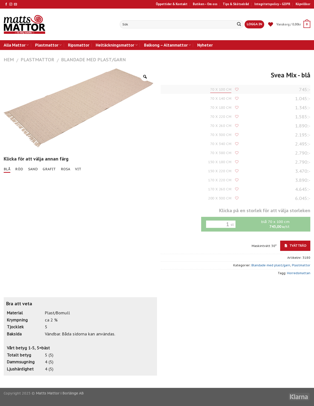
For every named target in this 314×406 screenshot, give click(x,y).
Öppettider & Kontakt (171, 4)
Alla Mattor (16, 45)
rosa (65, 169)
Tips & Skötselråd (236, 4)
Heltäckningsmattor (116, 45)
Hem (9, 59)
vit (78, 169)
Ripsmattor (78, 45)
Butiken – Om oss (205, 4)
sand (33, 169)
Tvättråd (295, 245)
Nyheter (205, 45)
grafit (49, 169)
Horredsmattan (298, 273)
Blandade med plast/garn (93, 59)
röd (19, 169)
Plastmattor (48, 45)
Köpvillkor (303, 4)
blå (7, 169)
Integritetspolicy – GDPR (272, 4)
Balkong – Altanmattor (167, 45)
